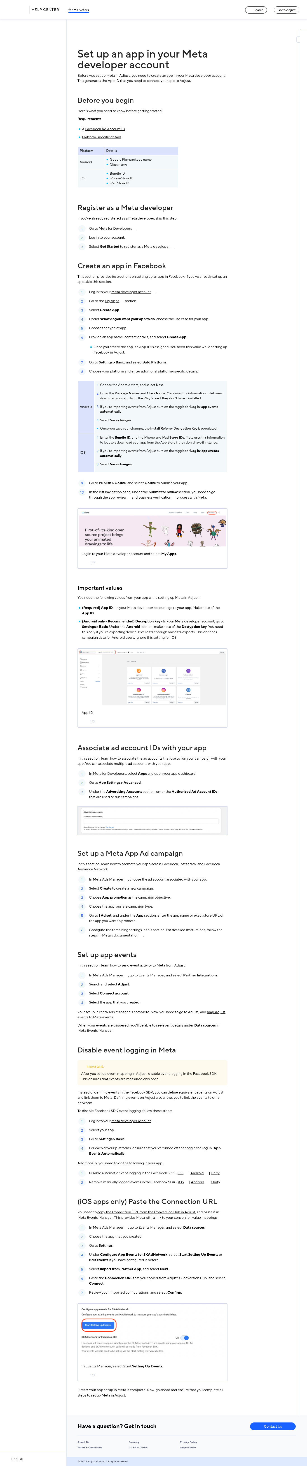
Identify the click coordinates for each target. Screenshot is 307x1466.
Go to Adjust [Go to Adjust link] (286, 10)
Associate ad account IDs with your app (141, 748)
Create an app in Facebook (121, 266)
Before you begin (105, 100)
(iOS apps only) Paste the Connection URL (147, 1201)
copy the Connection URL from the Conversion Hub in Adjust (146, 1212)
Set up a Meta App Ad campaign (130, 853)
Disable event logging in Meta (126, 1050)
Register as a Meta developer (125, 208)
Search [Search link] (256, 10)
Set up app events (106, 955)
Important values (99, 588)
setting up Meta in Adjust (178, 597)
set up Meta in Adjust (113, 75)
